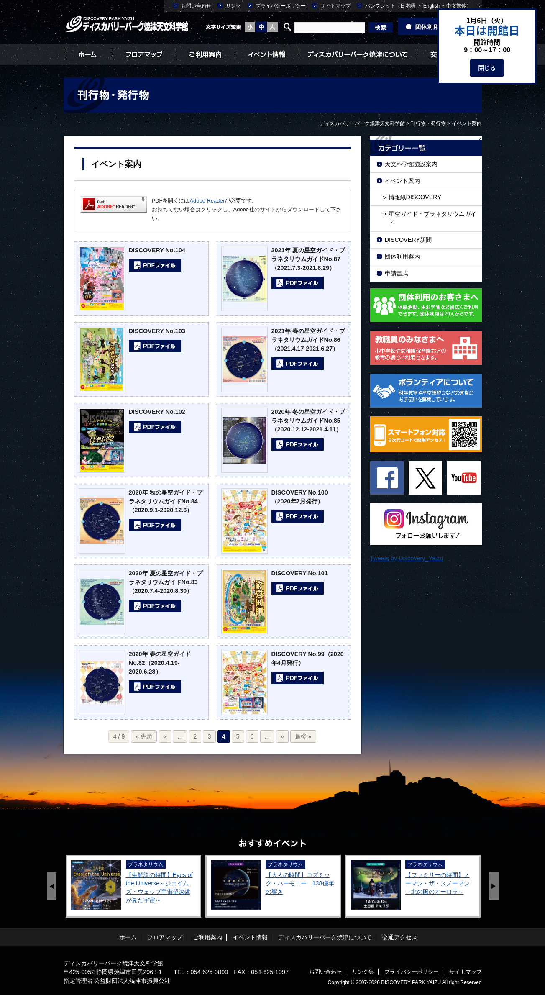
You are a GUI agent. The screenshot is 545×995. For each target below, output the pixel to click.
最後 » (303, 736)
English (431, 6)
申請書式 (396, 273)
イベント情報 (267, 54)
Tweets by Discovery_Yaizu (406, 558)
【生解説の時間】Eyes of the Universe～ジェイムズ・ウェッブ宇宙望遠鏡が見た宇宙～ (159, 887)
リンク (233, 6)
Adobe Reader (207, 200)
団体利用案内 (402, 256)
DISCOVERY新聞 (408, 239)
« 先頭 (144, 736)
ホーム (87, 54)
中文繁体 (456, 6)
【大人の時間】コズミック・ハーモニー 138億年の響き (300, 883)
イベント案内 (402, 180)
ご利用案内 (205, 54)
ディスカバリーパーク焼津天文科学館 (113, 963)
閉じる (487, 67)
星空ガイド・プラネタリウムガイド (432, 218)
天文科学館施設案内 (411, 164)
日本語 (407, 6)
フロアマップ (143, 54)
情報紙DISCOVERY (415, 197)
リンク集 (363, 972)
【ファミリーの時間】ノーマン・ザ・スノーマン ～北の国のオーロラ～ (437, 883)
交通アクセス (399, 937)
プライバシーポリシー (281, 6)
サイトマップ (335, 6)
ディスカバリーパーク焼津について (358, 54)
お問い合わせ (196, 6)
